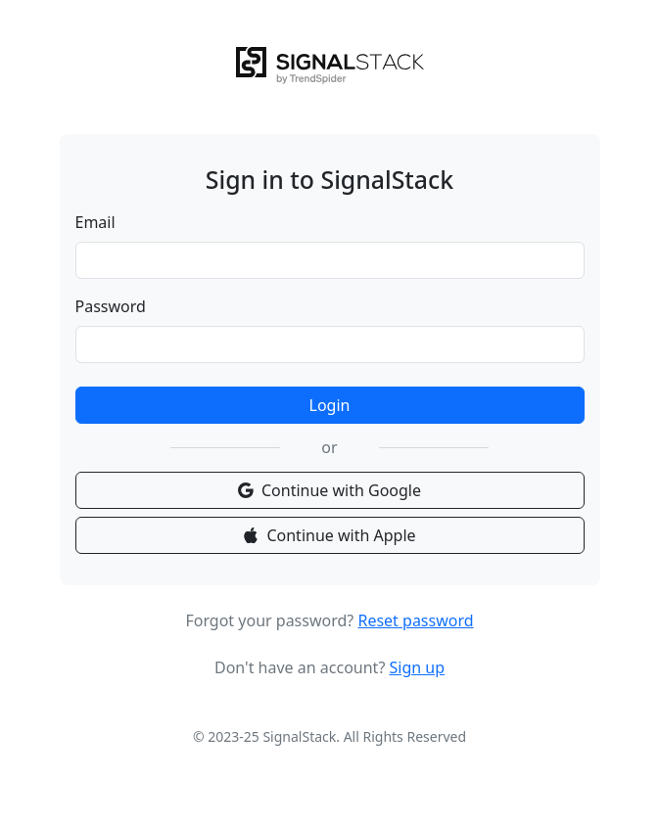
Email (95, 222)
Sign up (417, 667)
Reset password (415, 620)
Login (330, 405)
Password (110, 306)
